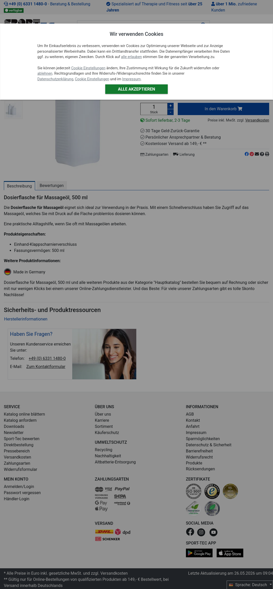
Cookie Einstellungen (88, 68)
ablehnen (44, 73)
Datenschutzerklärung (55, 79)
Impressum (131, 79)
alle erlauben (131, 57)
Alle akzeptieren (136, 89)
